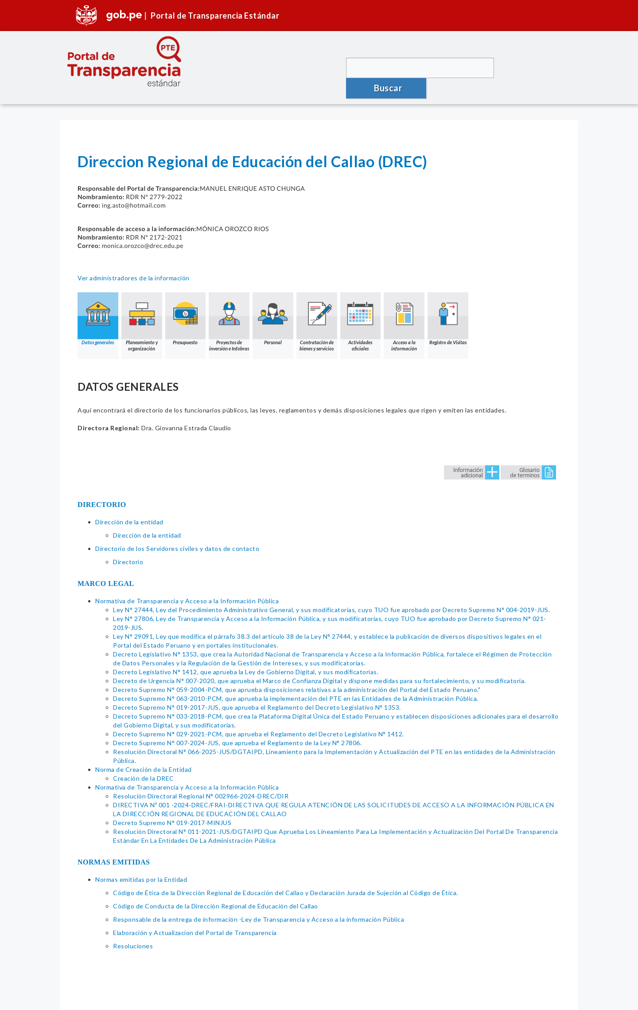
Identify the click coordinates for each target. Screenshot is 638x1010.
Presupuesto (185, 307)
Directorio (128, 550)
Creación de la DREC (143, 766)
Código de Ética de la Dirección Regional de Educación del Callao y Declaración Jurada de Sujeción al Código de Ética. (285, 881)
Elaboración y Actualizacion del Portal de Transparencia (195, 921)
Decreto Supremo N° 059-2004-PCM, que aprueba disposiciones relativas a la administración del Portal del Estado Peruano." (296, 678)
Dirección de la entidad (129, 510)
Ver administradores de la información (134, 266)
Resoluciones (133, 934)
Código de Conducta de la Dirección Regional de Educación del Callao (215, 894)
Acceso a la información (405, 310)
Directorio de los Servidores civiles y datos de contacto (177, 537)
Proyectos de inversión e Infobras (229, 310)
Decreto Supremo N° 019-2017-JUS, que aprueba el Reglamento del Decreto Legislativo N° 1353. (257, 696)
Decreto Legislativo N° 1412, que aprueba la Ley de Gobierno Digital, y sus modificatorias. (245, 660)
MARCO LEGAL (106, 572)
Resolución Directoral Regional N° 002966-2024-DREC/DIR (200, 784)
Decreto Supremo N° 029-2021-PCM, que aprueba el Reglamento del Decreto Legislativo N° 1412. (258, 722)
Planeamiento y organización (141, 310)
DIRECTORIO (102, 493)
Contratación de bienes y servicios (317, 310)
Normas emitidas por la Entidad (141, 868)
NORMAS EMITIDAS (114, 850)
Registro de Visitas (448, 307)
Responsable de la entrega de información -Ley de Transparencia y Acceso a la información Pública (258, 908)
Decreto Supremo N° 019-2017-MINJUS (172, 811)
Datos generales (98, 307)
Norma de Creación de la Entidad (143, 758)
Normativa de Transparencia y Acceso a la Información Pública (187, 589)
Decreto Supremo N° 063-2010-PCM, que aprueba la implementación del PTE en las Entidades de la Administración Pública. (295, 687)
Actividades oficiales (361, 310)
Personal (273, 307)
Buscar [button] (536, 67)
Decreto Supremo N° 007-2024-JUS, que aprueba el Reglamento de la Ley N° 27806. (237, 731)
